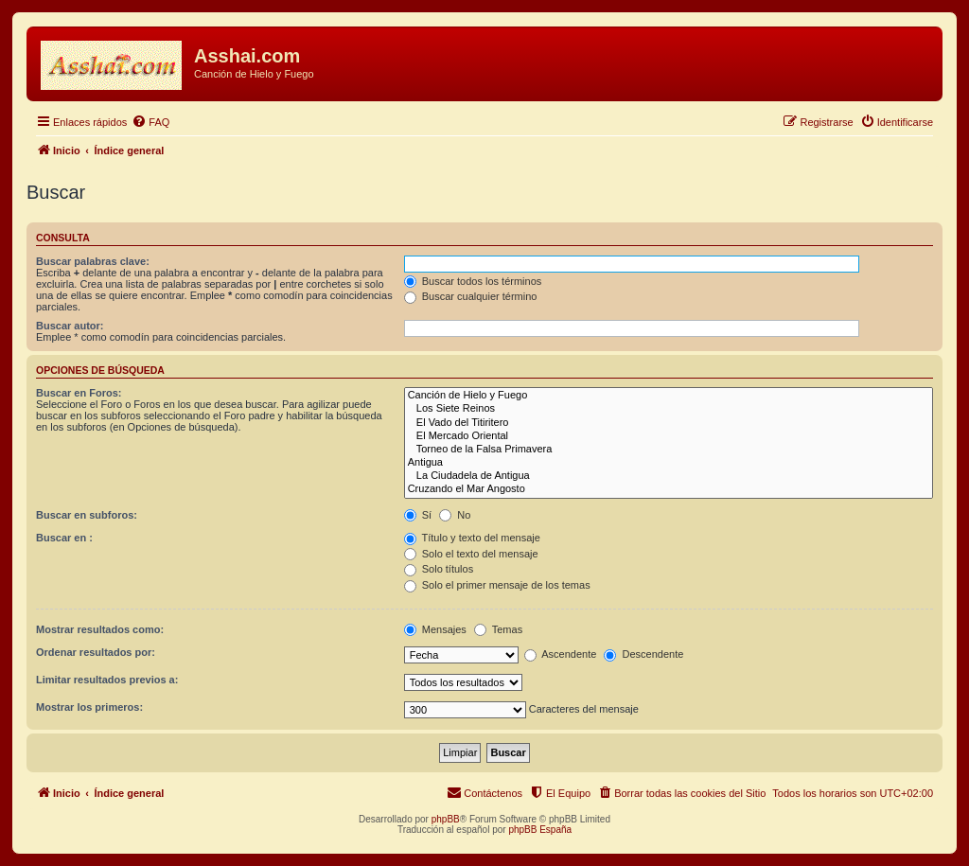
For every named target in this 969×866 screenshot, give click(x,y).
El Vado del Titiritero (668, 423)
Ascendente (560, 654)
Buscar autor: (70, 325)
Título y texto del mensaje (472, 537)
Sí (418, 515)
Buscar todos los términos (473, 281)
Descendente (643, 654)
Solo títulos (438, 568)
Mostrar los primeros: (89, 707)
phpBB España (540, 829)
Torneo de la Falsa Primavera (668, 449)
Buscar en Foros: (78, 392)
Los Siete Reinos (668, 408)
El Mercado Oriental (668, 436)
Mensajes (435, 629)
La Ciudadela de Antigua (668, 476)
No (454, 515)
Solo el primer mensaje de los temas (497, 585)
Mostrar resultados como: (100, 629)
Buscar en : (64, 537)
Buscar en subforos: (86, 515)
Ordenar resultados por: (95, 652)
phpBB (446, 819)
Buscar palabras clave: (93, 261)
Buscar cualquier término (470, 296)
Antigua (668, 462)
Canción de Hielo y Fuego (668, 395)
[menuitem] (150, 122)
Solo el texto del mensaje (471, 553)
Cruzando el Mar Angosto (668, 489)
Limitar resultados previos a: (107, 679)
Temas (498, 629)
